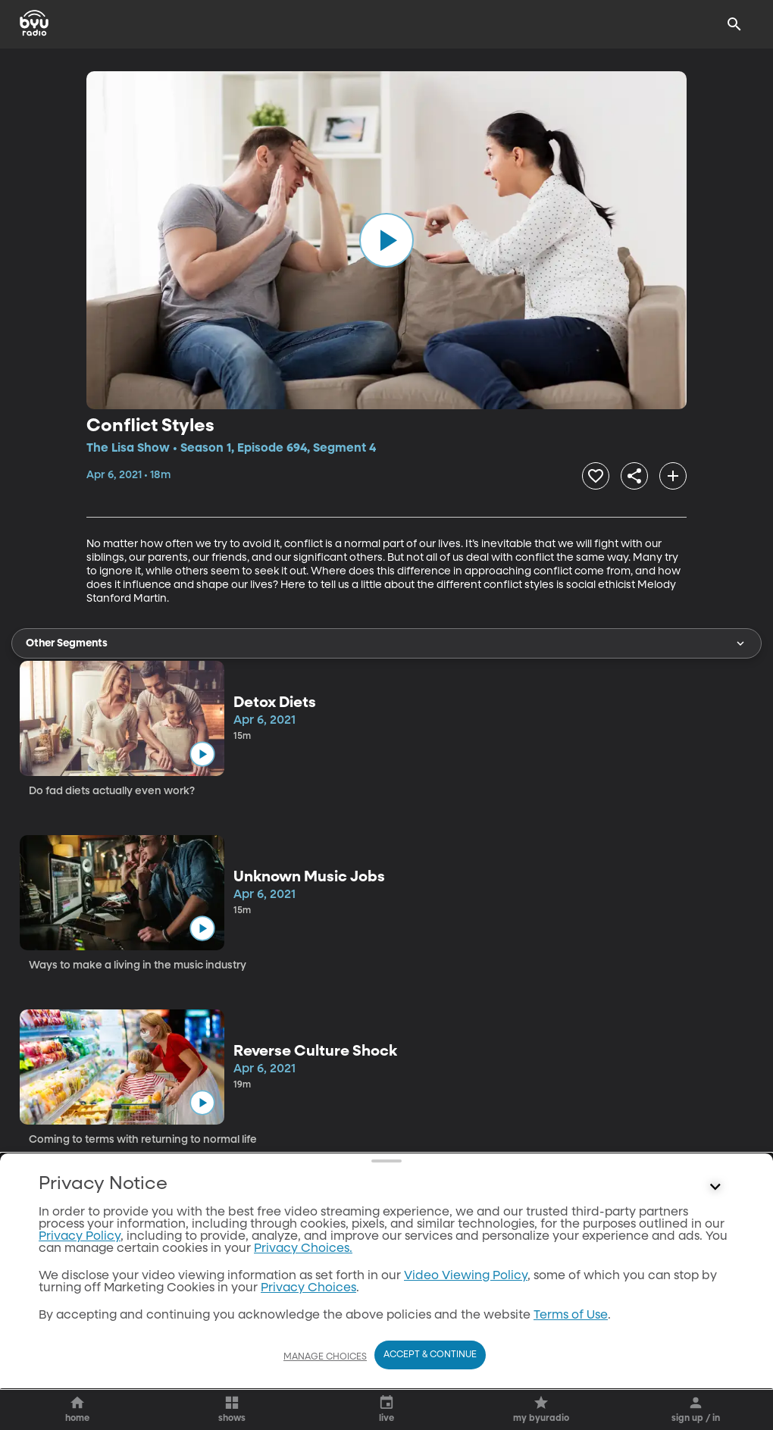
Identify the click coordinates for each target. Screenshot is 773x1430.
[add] (673, 476)
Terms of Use (571, 1316)
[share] (634, 476)
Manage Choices (325, 1357)
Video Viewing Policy (465, 1276)
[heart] (595, 476)
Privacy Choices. (303, 1249)
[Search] (734, 24)
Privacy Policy (79, 1237)
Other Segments (386, 643)
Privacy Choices (308, 1288)
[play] (386, 240)
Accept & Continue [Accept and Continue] (430, 1355)
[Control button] (715, 1187)
